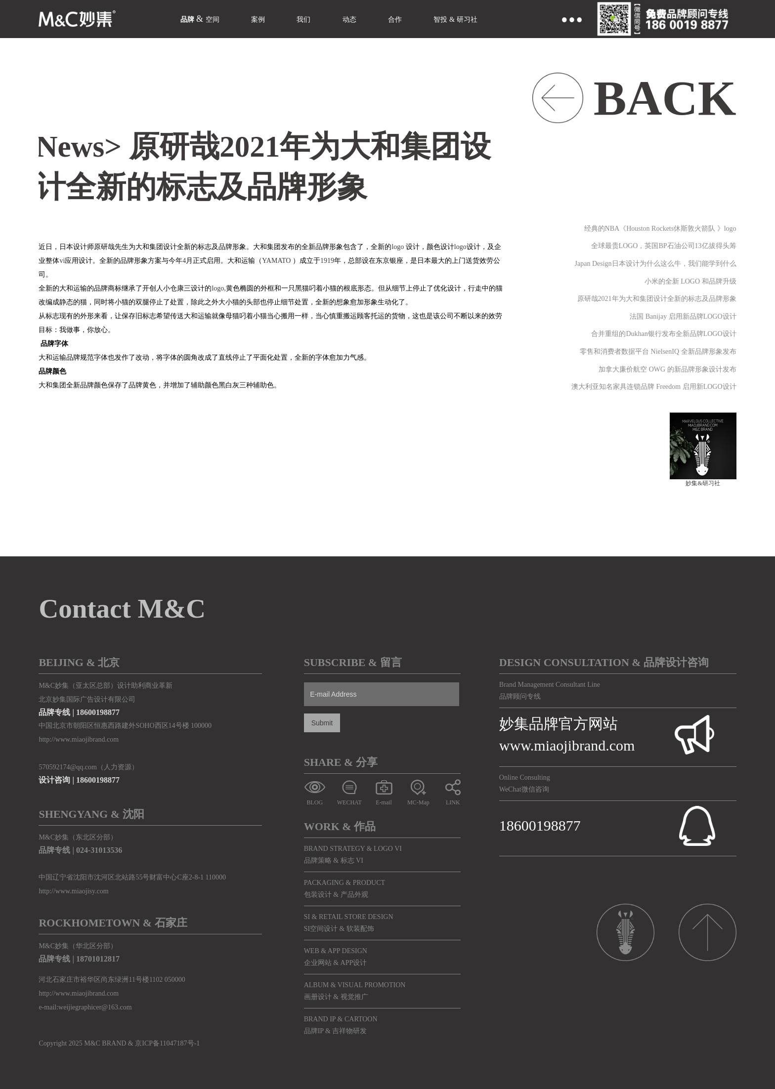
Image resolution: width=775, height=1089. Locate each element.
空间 (218, 19)
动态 (367, 19)
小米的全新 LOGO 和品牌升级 (690, 281)
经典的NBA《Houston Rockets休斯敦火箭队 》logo (660, 228)
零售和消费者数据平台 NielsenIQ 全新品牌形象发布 (658, 351)
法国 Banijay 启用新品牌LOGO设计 (683, 316)
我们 (317, 19)
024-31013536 (99, 850)
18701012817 (98, 959)
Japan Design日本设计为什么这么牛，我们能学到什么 (655, 263)
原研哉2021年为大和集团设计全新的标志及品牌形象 (656, 298)
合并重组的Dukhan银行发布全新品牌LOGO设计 (663, 333)
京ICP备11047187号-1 (167, 1043)
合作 (417, 19)
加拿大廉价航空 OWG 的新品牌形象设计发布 (667, 369)
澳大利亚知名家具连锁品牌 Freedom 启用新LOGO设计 (653, 386)
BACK (665, 98)
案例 (268, 19)
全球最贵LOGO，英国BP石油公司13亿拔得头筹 (663, 246)
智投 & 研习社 (485, 19)
